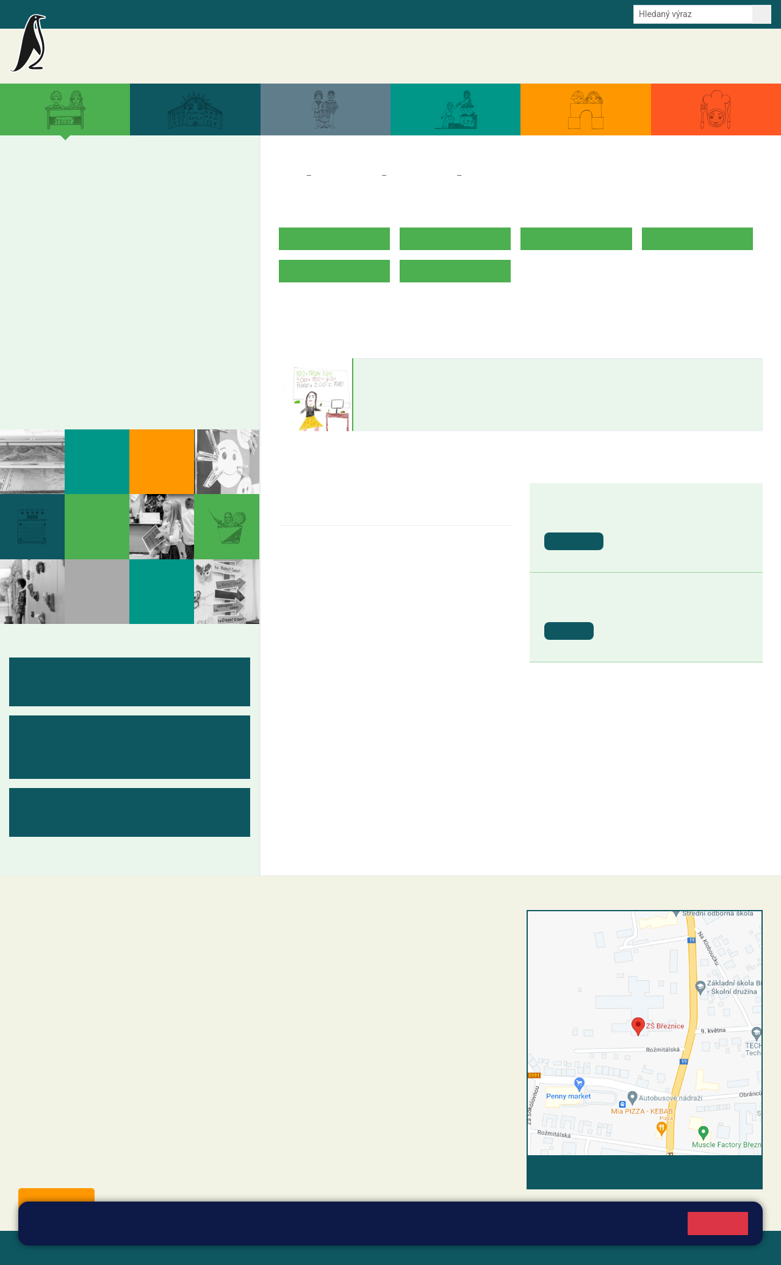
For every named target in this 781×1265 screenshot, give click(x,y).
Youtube (312, 13)
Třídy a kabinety (346, 176)
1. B (40, 213)
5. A (201, 189)
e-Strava (175, 13)
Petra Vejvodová (405, 370)
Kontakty (749, 56)
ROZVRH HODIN (313, 309)
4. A (160, 189)
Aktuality (418, 56)
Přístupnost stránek (368, 1247)
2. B (80, 213)
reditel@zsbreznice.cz (341, 942)
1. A (40, 189)
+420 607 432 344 (364, 991)
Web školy (741, 1247)
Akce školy (465, 56)
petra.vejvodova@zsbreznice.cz (417, 407)
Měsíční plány (67, 340)
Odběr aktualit (260, 13)
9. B (160, 306)
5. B (200, 213)
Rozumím (718, 1223)
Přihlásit (301, 1247)
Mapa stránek (246, 1247)
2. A (90, 188)
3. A (120, 189)
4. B (160, 213)
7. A (81, 283)
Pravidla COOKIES (456, 1247)
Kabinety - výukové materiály (108, 364)
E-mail (213, 13)
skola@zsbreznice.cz (340, 1017)
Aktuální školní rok (530, 56)
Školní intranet (123, 13)
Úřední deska (698, 56)
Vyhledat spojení (721, 1172)
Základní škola (156, 51)
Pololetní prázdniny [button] (650, 606)
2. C (80, 236)
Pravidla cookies (607, 1229)
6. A (40, 283)
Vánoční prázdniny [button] (658, 517)
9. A (160, 283)
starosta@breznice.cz (85, 1172)
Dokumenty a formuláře (619, 56)
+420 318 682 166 (361, 1004)
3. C (120, 236)
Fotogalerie (60, 388)
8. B (120, 306)
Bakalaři (71, 13)
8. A (120, 283)
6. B (40, 306)
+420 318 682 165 (367, 978)
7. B (80, 306)
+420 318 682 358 (322, 929)
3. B (120, 213)
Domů (290, 176)
